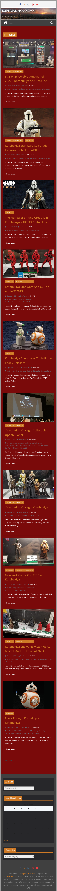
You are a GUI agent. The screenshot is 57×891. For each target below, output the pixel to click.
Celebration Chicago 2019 (14, 425)
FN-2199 (18, 731)
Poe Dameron (9, 733)
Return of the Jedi (20, 733)
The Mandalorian (34, 230)
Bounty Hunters (17, 588)
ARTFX (9, 89)
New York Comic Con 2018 (24, 570)
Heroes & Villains (21, 445)
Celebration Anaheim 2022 (14, 71)
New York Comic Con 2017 (24, 641)
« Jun (6, 840)
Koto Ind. (14, 89)
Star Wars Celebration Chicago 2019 (17, 448)
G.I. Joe (20, 299)
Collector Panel (23, 443)
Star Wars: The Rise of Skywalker (15, 302)
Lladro (38, 445)
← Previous (8, 760)
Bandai (14, 443)
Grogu (14, 230)
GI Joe (24, 588)
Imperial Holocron (10, 876)
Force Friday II (26, 731)
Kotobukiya (22, 89)
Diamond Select (33, 443)
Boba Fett (15, 158)
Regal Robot (45, 445)
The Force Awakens (33, 733)
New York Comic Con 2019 (24, 282)
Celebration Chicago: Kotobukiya (26, 507)
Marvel (35, 659)
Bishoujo (14, 299)
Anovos (9, 443)
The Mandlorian (46, 371)
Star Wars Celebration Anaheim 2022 (38, 89)
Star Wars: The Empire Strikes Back (16, 590)
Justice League (19, 659)
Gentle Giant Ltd (10, 445)
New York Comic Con (45, 659)
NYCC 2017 (9, 662)
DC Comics (10, 659)
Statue (27, 230)
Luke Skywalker (44, 731)
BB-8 (13, 731)
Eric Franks (20, 86)
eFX (40, 443)
